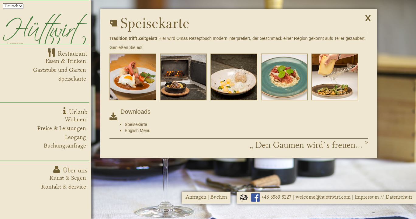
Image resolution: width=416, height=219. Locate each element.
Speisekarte (72, 79)
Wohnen (75, 119)
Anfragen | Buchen (206, 197)
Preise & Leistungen (61, 128)
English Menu (138, 130)
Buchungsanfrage (65, 146)
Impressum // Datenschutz (383, 197)
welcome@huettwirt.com (323, 197)
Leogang (75, 137)
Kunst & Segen (68, 178)
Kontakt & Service (63, 187)
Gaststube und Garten (59, 70)
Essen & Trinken (66, 61)
